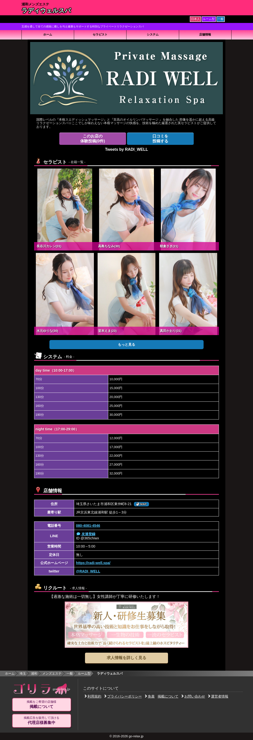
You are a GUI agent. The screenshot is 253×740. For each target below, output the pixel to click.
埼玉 (23, 673)
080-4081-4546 (88, 526)
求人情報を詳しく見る (126, 658)
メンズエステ (52, 673)
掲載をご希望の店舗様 (41, 704)
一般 (69, 673)
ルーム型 (84, 673)
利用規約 (92, 696)
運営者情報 (218, 696)
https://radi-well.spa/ (93, 563)
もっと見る (126, 344)
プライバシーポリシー (123, 696)
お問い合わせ (193, 696)
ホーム (47, 34)
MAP (141, 504)
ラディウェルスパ (46, 10)
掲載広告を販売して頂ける (41, 720)
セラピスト (100, 34)
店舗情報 (205, 34)
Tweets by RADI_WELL (126, 149)
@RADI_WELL (88, 571)
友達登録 (85, 534)
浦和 (34, 673)
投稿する (160, 138)
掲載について (168, 696)
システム (153, 34)
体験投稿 (92, 138)
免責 (150, 696)
